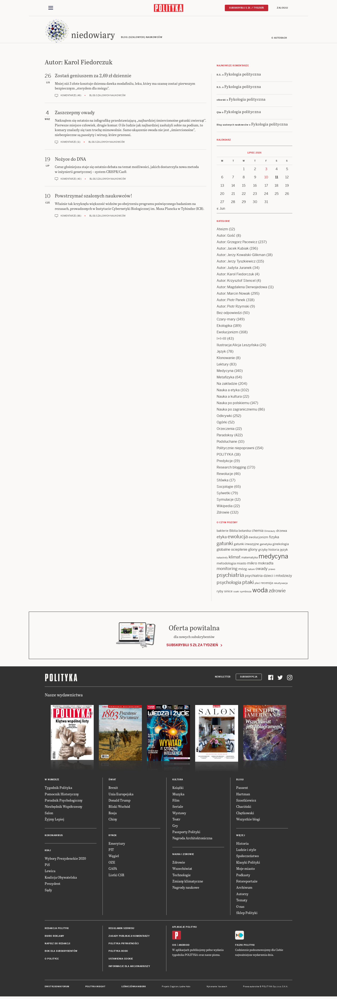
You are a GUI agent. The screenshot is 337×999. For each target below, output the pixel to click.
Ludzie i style (246, 850)
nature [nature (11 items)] (251, 570)
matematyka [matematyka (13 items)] (249, 559)
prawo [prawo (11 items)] (271, 570)
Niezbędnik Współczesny (63, 807)
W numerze (52, 780)
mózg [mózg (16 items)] (242, 570)
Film (175, 801)
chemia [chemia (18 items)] (257, 532)
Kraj (48, 851)
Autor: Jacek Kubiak (233, 249)
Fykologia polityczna (242, 75)
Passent (242, 788)
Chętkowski (245, 814)
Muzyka (178, 795)
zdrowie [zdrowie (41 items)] (277, 592)
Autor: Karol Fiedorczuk (235, 275)
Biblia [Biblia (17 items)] (233, 532)
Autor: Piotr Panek (231, 301)
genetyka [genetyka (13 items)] (266, 545)
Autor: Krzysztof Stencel (236, 282)
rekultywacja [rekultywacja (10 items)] (281, 584)
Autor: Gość (226, 237)
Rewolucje (225, 475)
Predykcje (225, 462)
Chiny (113, 820)
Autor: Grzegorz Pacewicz (237, 243)
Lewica (50, 872)
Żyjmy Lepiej (54, 820)
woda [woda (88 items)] (260, 591)
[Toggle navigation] (51, 8)
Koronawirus (54, 836)
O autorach (279, 39)
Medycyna (225, 372)
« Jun (221, 210)
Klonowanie (226, 359)
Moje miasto (245, 869)
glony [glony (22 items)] (252, 550)
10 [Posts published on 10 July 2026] (266, 178)
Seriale (177, 807)
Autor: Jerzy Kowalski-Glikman (241, 256)
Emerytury (117, 844)
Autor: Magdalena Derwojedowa (242, 288)
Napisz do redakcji (57, 944)
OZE (112, 863)
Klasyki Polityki (248, 863)
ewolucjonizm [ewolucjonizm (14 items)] (258, 538)
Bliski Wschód (119, 807)
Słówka (222, 481)
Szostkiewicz (246, 801)
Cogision (174, 988)
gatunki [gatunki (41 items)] (225, 545)
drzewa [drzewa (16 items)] (281, 532)
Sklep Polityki (246, 913)
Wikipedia (225, 507)
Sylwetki (223, 494)
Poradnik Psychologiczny (64, 801)
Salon (49, 814)
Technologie (181, 876)
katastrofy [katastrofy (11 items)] (222, 558)
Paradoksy (225, 436)
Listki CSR (116, 876)
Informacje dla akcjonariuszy (129, 967)
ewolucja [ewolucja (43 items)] (238, 538)
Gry (175, 826)
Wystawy (179, 814)
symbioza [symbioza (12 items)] (245, 592)
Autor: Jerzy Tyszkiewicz (236, 262)
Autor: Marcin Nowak (233, 295)
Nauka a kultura (229, 398)
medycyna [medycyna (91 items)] (273, 557)
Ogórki (222, 423)
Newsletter (223, 678)
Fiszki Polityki (245, 946)
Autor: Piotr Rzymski (233, 307)
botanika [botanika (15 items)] (245, 532)
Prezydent (52, 884)
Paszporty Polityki (186, 833)
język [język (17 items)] (284, 551)
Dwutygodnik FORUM (57, 988)
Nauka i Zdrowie (183, 855)
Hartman (243, 795)
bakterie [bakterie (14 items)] (222, 532)
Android (184, 946)
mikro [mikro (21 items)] (252, 564)
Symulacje (225, 501)
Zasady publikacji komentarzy (129, 937)
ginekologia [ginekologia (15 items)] (281, 545)
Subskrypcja (248, 678)
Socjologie (225, 488)
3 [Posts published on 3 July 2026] (266, 170)
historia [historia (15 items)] (273, 551)
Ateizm (222, 230)
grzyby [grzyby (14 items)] (263, 551)
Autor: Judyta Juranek (234, 269)
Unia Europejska (121, 795)
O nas (240, 907)
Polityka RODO (118, 952)
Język (221, 352)
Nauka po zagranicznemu (237, 410)
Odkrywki (224, 417)
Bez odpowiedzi (229, 314)
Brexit (113, 788)
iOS (174, 946)
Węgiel (114, 857)
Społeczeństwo (247, 857)
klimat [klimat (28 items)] (234, 558)
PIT (111, 850)
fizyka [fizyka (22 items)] (274, 538)
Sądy (48, 891)
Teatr (176, 820)
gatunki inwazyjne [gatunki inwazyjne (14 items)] (246, 545)
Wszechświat (182, 869)
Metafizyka (225, 378)
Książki (178, 788)
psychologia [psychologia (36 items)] (229, 584)
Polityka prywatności (124, 944)
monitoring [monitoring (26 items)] (227, 569)
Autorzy (242, 895)
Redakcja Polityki (57, 929)
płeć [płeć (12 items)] (257, 584)
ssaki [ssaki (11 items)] (236, 592)
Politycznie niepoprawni (235, 449)
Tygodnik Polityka (58, 788)
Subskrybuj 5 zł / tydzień (246, 7)
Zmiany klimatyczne (187, 882)
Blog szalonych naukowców (107, 97)
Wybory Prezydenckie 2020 (65, 859)
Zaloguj (282, 7)
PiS (47, 865)
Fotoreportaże (246, 882)
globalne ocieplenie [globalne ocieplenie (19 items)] (232, 551)
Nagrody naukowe (185, 888)
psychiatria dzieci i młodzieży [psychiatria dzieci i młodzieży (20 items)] (268, 577)
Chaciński (243, 807)
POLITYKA (225, 455)
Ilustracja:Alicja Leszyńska (238, 346)
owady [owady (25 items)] (262, 569)
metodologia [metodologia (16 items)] (226, 565)
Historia (242, 844)
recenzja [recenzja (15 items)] (267, 584)
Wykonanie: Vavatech (217, 988)
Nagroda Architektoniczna (192, 839)
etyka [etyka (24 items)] (222, 538)
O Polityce (52, 960)
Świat (112, 780)
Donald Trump (119, 801)
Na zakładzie (227, 385)
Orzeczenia (225, 430)
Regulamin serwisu (121, 929)
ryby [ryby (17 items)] (220, 592)
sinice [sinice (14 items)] (228, 592)
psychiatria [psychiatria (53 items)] (230, 576)
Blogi (240, 780)
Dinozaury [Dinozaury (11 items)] (269, 532)
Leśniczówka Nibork (133, 988)
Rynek (113, 836)
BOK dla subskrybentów (61, 952)
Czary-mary (226, 320)
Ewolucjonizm (227, 333)
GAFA (113, 869)
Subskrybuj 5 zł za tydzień (192, 646)
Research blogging (231, 468)
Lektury (223, 365)
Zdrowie (223, 513)
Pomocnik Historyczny (62, 795)
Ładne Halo (184, 988)
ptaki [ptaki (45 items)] (248, 584)
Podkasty (243, 876)
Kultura (177, 780)
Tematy (241, 901)
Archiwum (244, 888)
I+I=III (221, 340)
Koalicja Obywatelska (61, 878)
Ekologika (224, 327)
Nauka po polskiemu (233, 404)
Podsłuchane (227, 443)
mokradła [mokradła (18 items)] (265, 564)
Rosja (113, 814)
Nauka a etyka (228, 391)
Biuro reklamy (54, 937)
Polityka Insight (95, 988)
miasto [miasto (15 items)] (241, 565)
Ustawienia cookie (121, 960)
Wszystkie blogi (248, 820)
